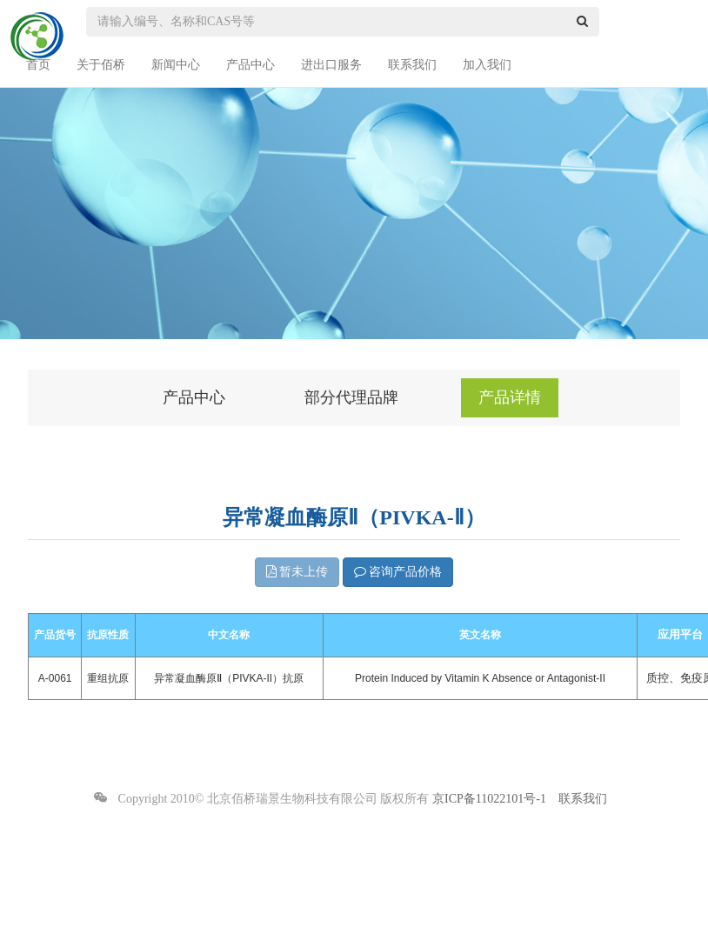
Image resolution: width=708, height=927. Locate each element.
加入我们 (487, 64)
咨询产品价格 (398, 571)
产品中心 (250, 64)
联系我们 (412, 64)
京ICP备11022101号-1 (489, 798)
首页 (38, 64)
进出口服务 (331, 64)
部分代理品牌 (351, 397)
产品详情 (509, 397)
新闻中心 (175, 64)
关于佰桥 (101, 64)
